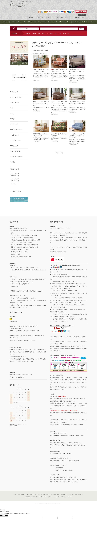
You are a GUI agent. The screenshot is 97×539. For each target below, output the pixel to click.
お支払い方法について (31, 494)
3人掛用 (34, 33)
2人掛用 (27, 33)
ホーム (15, 494)
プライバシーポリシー (66, 496)
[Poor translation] (5, 515)
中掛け (28, 21)
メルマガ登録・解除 (54, 494)
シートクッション (42, 21)
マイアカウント (68, 17)
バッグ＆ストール (85, 21)
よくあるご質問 (39, 17)
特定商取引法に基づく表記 (32, 496)
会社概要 (31, 17)
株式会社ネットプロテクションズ (71, 398)
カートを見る (57, 496)
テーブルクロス (59, 21)
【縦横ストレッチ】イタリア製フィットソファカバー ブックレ (41, 103)
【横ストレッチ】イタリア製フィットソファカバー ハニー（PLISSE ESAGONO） (59, 103)
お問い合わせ (48, 17)
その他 (92, 21)
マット (23, 21)
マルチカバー (68, 21)
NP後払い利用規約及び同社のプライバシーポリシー (64, 403)
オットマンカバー (16, 97)
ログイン (83, 17)
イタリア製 (58, 33)
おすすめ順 (35, 50)
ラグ (19, 21)
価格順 (41, 50)
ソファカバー (6, 21)
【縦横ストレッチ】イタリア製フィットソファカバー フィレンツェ (77, 135)
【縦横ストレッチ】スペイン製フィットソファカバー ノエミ (77, 71)
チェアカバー (13, 21)
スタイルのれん (76, 21)
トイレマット (51, 21)
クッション (33, 21)
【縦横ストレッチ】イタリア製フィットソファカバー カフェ (77, 103)
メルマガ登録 (60, 17)
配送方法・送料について (43, 494)
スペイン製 (66, 33)
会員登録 (77, 17)
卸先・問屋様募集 (79, 494)
